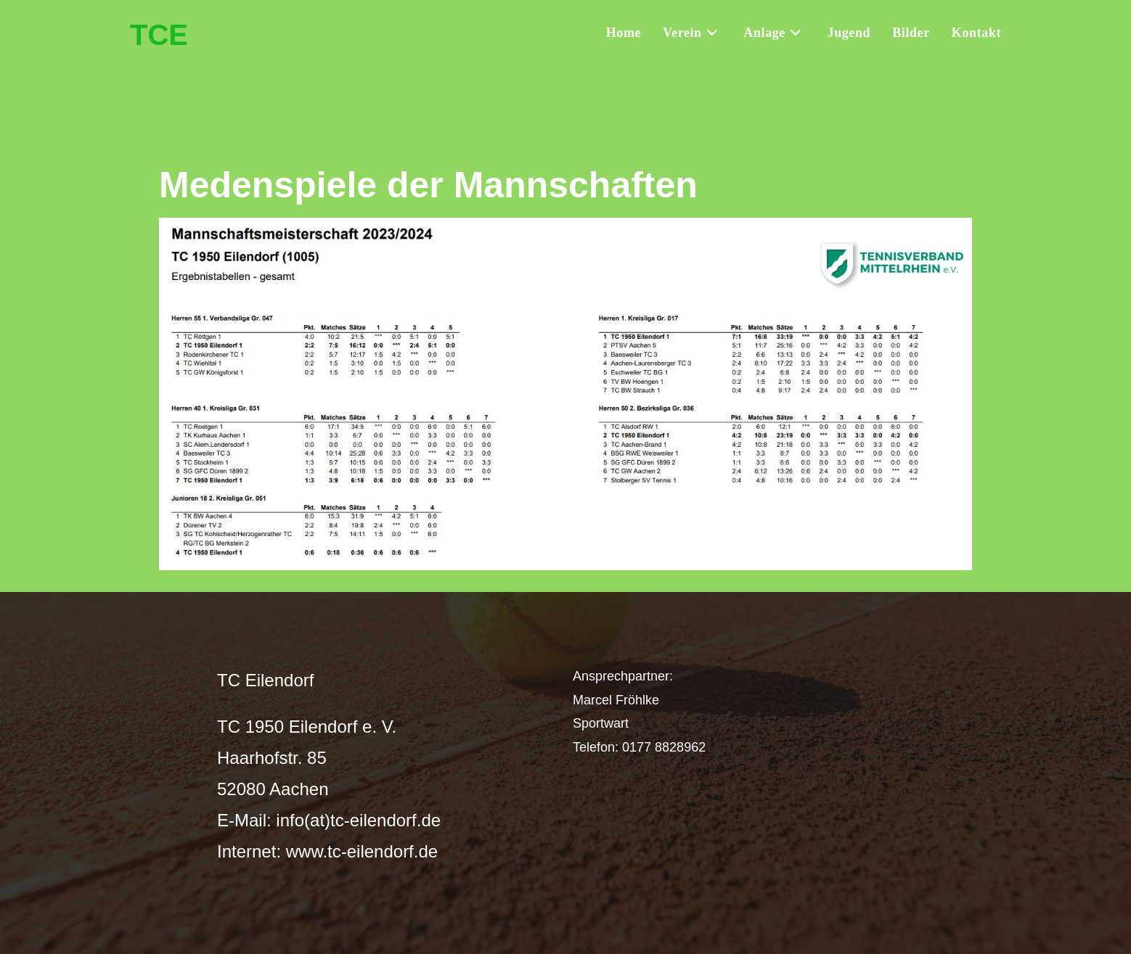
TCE (159, 35)
